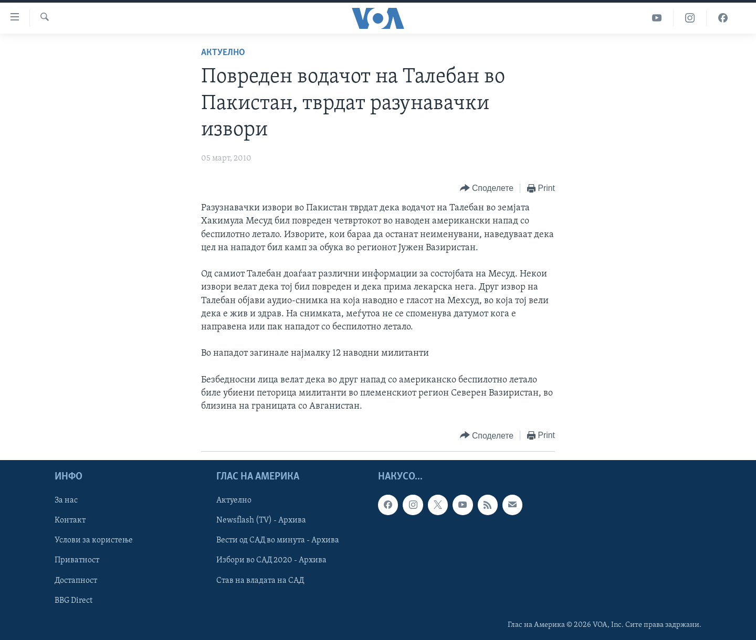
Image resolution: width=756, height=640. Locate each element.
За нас (66, 501)
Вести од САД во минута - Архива (277, 541)
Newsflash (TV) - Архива (261, 521)
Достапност (76, 581)
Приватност (77, 561)
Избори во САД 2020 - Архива (271, 561)
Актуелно (223, 53)
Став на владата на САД (260, 581)
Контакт (70, 521)
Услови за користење (94, 541)
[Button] (486, 189)
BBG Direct (73, 600)
